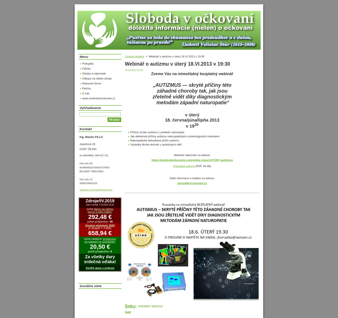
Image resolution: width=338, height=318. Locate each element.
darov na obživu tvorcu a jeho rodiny (100, 210)
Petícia (86, 88)
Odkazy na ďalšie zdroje (97, 78)
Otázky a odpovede (94, 73)
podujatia (143, 305)
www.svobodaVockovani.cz (98, 98)
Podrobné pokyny (184, 166)
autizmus (157, 305)
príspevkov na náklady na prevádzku (100, 240)
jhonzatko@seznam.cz (192, 183)
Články (86, 68)
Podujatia (88, 63)
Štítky (130, 306)
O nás (85, 93)
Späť (128, 312)
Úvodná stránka (134, 56)
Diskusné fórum (91, 83)
